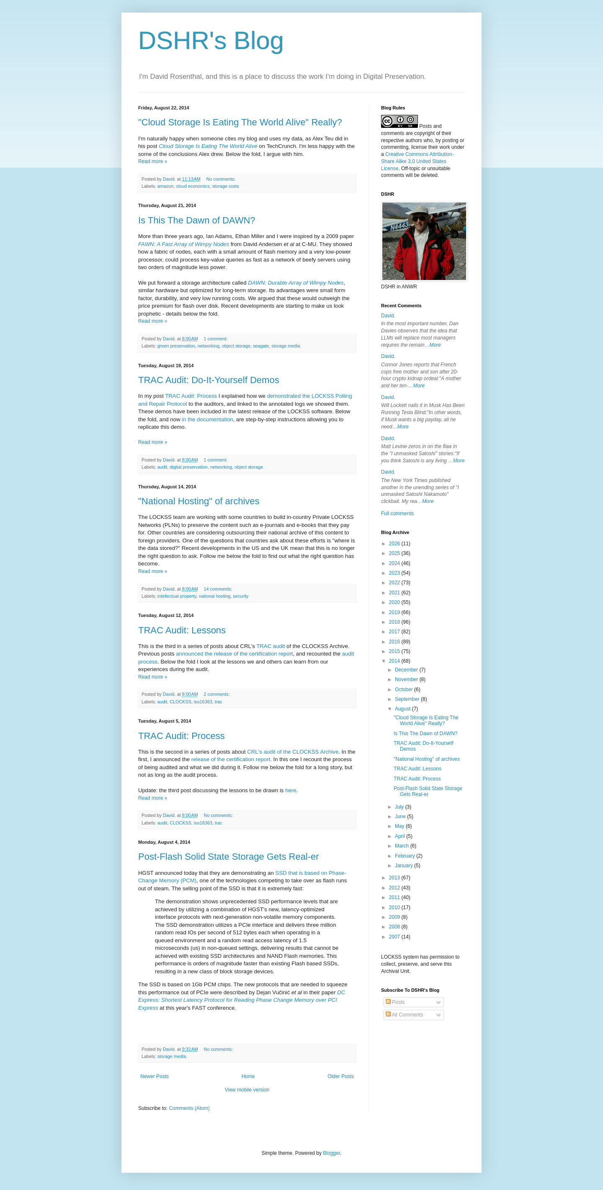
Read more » (152, 161)
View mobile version (247, 1090)
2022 (395, 583)
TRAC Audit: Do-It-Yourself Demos (208, 380)
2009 (395, 917)
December (407, 670)
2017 (395, 632)
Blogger (331, 1153)
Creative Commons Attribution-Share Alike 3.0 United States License (417, 161)
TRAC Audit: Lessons (182, 630)
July (400, 807)
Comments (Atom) (189, 1108)
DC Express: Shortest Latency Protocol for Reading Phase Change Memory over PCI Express (241, 1000)
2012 (395, 888)
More (435, 345)
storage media (285, 345)
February (405, 856)
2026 (395, 544)
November (407, 679)
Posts (395, 1002)
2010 (395, 907)
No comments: (221, 178)
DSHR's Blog (211, 40)
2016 (395, 642)
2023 (395, 573)
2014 (395, 661)
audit (162, 466)
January (404, 866)
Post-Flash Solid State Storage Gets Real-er (228, 856)
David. (388, 316)
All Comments (404, 1015)
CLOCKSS (180, 701)
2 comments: (217, 694)
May (400, 826)
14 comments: (219, 588)
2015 (395, 651)
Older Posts (340, 1076)
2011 (395, 897)
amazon (165, 186)
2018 (395, 622)
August (403, 709)
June (401, 816)
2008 (395, 927)
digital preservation (189, 466)
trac (218, 701)
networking (208, 345)
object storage (236, 345)
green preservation (176, 345)
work (444, 147)
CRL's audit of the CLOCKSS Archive (292, 752)
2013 (395, 878)
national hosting (215, 596)
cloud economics (192, 186)
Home (248, 1076)
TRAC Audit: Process (191, 396)
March (402, 846)
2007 (395, 937)
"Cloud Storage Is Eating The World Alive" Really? (240, 122)
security (240, 596)
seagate (261, 345)
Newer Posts (154, 1076)
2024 (395, 563)
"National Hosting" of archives (199, 501)
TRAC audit (270, 646)
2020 (395, 602)
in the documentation (207, 419)
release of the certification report (230, 759)
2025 (395, 553)
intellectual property (176, 596)
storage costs (225, 186)
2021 (395, 593)
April (400, 836)
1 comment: (216, 338)
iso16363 (203, 701)
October (404, 689)
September (408, 699)
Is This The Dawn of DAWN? (196, 220)
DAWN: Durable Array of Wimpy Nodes (296, 283)
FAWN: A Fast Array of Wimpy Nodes (183, 244)
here (290, 790)
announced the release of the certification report (234, 654)
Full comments (397, 513)
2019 (395, 612)
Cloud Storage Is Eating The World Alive (208, 146)
